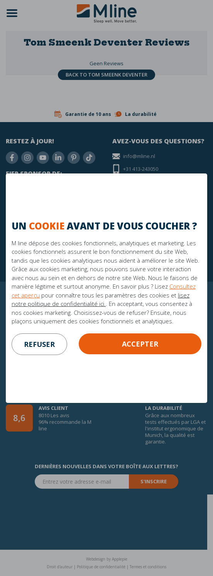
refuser (39, 344)
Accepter (140, 343)
